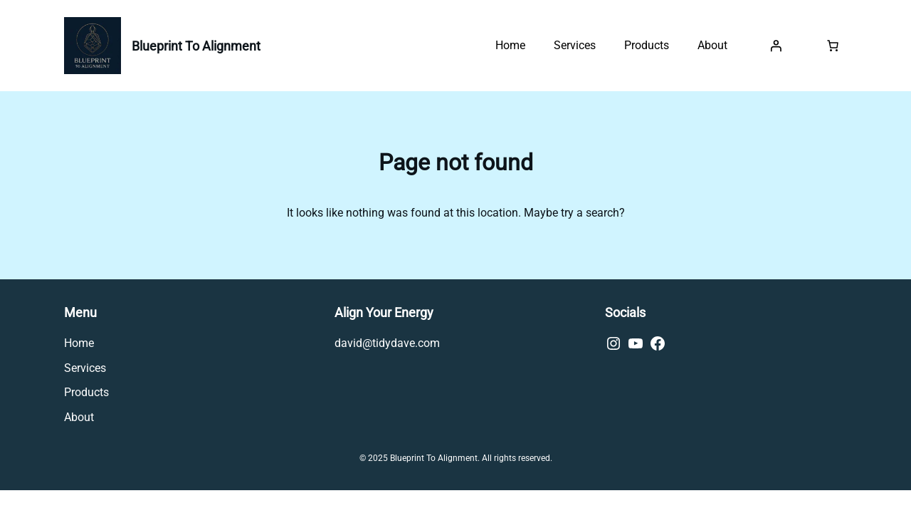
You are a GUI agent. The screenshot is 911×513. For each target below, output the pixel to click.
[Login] (776, 45)
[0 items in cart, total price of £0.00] (832, 45)
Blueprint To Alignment (196, 45)
